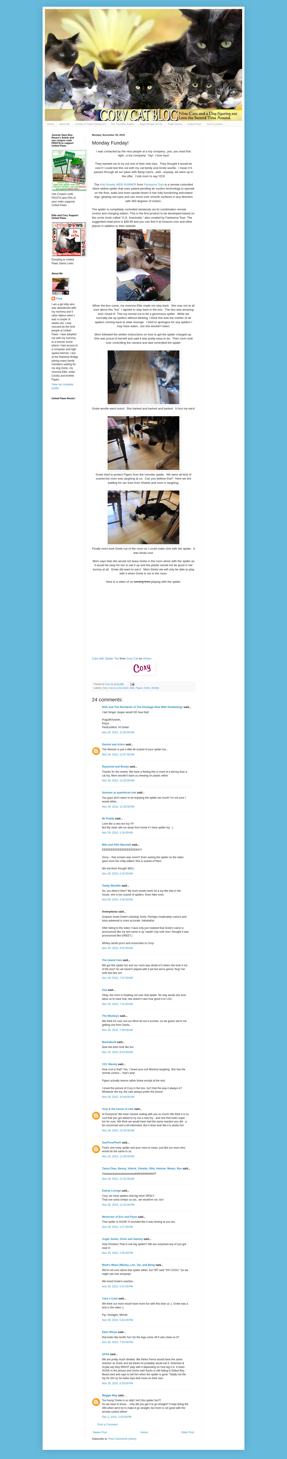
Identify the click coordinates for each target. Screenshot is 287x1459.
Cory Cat (132, 658)
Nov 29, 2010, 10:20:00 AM (118, 1130)
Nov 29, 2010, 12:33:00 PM (118, 1204)
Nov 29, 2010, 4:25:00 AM (117, 873)
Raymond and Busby (115, 766)
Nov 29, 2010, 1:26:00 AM (117, 832)
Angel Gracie (175, 124)
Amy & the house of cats (117, 1109)
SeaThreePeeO (111, 1142)
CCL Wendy (109, 1064)
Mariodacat (109, 1042)
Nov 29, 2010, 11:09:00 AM (118, 1156)
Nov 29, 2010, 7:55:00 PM (117, 1342)
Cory (104, 688)
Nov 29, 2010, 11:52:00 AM (118, 1178)
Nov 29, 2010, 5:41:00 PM (117, 1286)
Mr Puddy (108, 818)
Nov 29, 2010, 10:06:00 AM (118, 1097)
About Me (64, 124)
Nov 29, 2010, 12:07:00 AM (118, 754)
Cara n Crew (110, 1298)
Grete (147, 688)
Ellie (132, 688)
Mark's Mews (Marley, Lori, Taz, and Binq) (128, 1265)
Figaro (139, 688)
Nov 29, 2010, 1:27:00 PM (117, 1227)
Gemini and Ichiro (113, 744)
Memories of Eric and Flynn (119, 1216)
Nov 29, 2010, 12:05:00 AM (118, 732)
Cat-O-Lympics (215, 124)
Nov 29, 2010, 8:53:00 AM (117, 1052)
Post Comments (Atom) (122, 1438)
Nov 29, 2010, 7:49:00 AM (117, 1030)
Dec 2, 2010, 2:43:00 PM (116, 1416)
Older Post (187, 1432)
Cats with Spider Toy (105, 658)
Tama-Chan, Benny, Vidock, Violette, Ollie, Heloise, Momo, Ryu (142, 1168)
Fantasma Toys (154, 184)
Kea (104, 990)
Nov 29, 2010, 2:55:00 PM (117, 1252)
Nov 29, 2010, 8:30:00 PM (117, 1383)
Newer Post (100, 1432)
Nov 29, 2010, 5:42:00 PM (117, 1320)
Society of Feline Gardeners (90, 124)
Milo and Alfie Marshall (116, 844)
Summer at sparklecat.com (119, 792)
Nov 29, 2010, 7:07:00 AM (117, 977)
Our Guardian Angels (122, 124)
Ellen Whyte (109, 1332)
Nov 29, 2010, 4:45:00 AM (117, 899)
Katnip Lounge (111, 1190)
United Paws (194, 124)
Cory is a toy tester (118, 688)
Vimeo (147, 658)
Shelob (155, 688)
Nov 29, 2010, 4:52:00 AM (117, 948)
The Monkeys (110, 1015)
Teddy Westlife (111, 885)
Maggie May (109, 1395)
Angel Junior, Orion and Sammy (122, 1239)
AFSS (105, 1354)
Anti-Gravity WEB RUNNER (118, 184)
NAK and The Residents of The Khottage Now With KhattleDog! (142, 707)
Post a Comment (107, 1424)
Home (50, 124)
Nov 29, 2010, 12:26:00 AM (118, 780)
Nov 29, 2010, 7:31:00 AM (117, 1004)
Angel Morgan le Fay (151, 124)
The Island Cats (112, 960)
